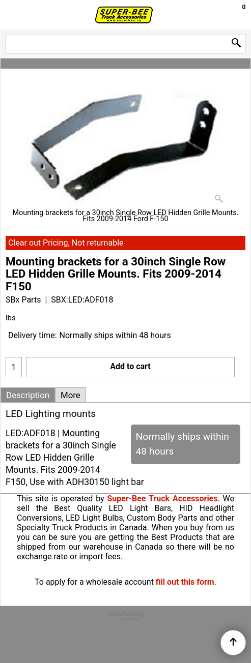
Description (27, 395)
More (70, 395)
